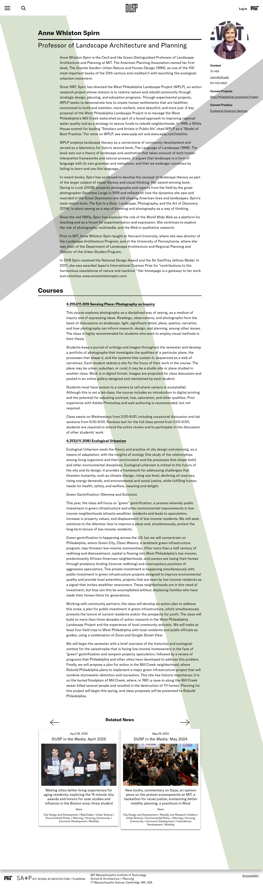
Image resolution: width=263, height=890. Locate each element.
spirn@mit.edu (219, 77)
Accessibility (250, 875)
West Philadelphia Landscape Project (234, 97)
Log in (243, 8)
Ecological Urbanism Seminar (229, 111)
